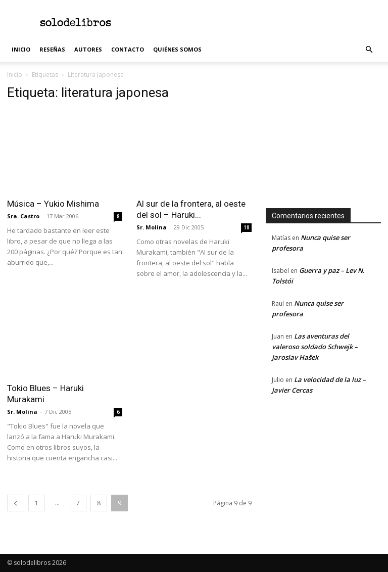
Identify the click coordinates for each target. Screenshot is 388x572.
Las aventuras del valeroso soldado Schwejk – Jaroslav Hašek (315, 346)
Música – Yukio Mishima (53, 204)
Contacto (127, 49)
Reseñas (52, 49)
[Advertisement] (262, 22)
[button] (369, 50)
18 (247, 227)
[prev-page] (15, 503)
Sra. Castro (23, 216)
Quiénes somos (177, 49)
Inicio (21, 49)
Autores (88, 49)
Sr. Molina (151, 227)
